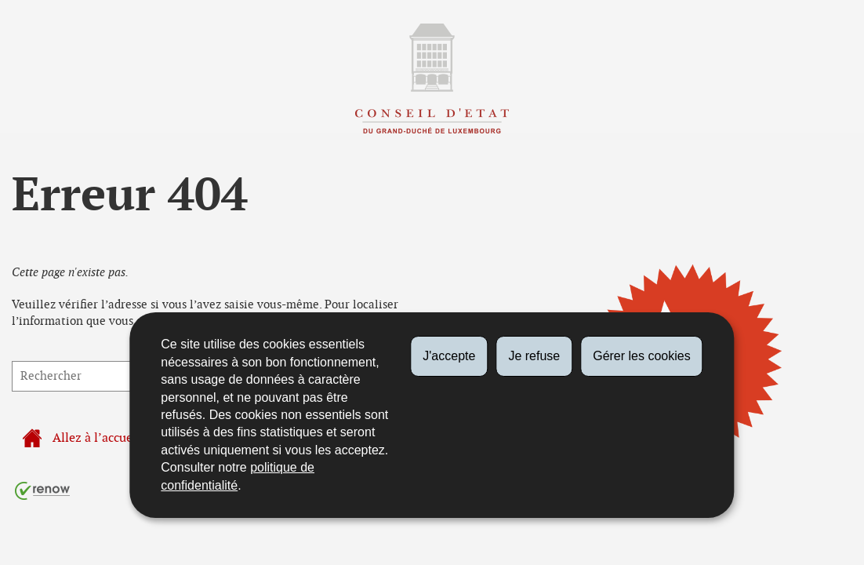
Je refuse (534, 356)
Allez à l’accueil (81, 437)
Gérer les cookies (642, 356)
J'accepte (449, 356)
